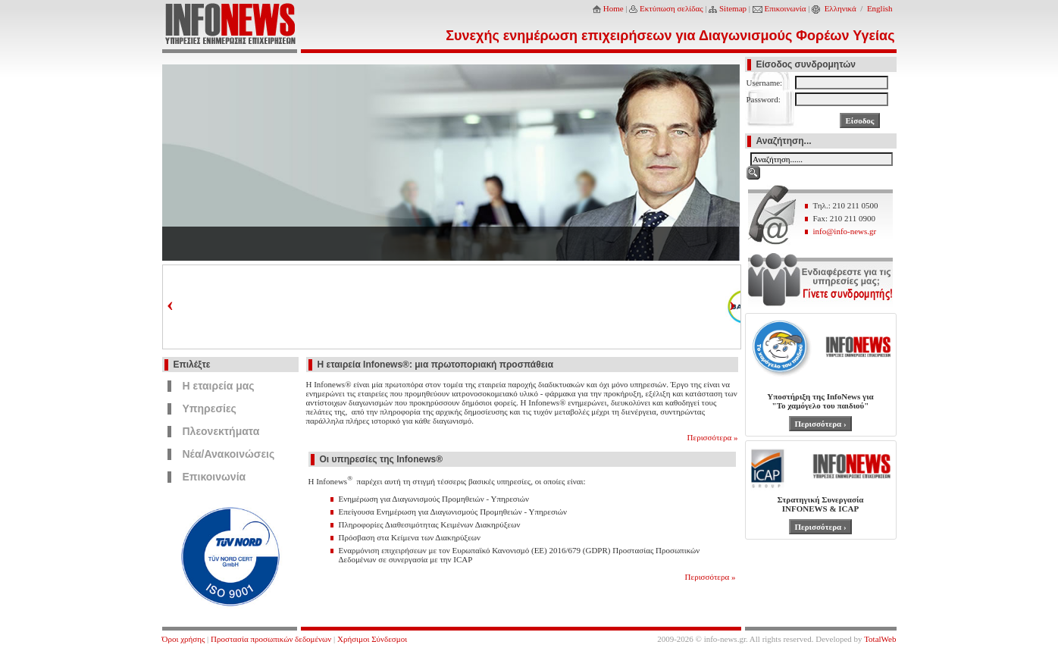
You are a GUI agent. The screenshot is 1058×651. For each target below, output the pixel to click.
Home (613, 8)
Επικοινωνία (785, 8)
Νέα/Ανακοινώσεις (229, 454)
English (880, 8)
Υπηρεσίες (209, 408)
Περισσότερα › (820, 423)
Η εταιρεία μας (219, 386)
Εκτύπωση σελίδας (671, 8)
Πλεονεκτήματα (221, 431)
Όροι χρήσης (183, 638)
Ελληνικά (840, 8)
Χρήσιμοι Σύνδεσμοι (372, 638)
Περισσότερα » (712, 437)
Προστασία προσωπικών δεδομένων (271, 638)
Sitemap (733, 8)
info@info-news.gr (845, 231)
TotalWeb (880, 638)
